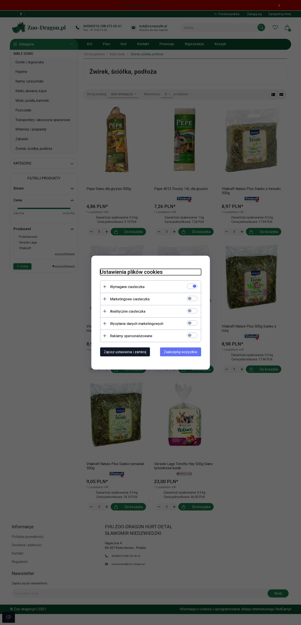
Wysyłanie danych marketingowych (136, 323)
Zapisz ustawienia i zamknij (125, 352)
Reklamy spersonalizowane (131, 336)
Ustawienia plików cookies (131, 272)
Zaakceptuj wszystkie (180, 352)
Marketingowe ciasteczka (130, 299)
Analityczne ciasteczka (127, 311)
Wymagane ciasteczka (127, 287)
